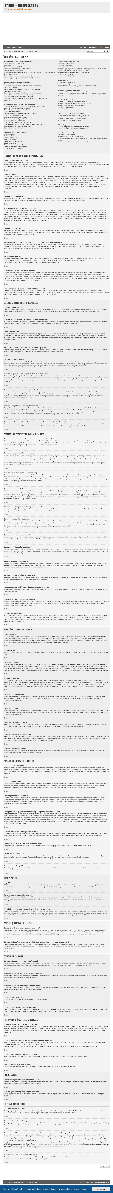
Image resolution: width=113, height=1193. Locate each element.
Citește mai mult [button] (80, 1189)
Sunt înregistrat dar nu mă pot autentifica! (18, 69)
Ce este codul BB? (10, 134)
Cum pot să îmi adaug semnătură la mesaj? (19, 110)
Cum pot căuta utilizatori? (66, 107)
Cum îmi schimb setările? (12, 84)
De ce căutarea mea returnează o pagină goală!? (74, 105)
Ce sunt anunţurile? (10, 143)
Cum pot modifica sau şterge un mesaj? (17, 108)
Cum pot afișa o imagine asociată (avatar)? (19, 95)
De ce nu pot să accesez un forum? (15, 117)
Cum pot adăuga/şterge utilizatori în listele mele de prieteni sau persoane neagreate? (82, 94)
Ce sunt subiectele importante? (14, 145)
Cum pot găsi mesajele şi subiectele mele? (72, 109)
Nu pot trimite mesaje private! (67, 82)
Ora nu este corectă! (10, 87)
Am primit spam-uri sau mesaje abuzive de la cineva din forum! (79, 86)
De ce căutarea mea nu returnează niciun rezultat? (74, 103)
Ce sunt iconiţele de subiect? (13, 148)
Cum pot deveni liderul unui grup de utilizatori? (73, 70)
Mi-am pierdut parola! (11, 74)
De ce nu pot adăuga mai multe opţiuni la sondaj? (20, 113)
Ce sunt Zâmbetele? (10, 138)
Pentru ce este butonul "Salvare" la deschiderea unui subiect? (24, 124)
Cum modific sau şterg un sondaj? (15, 115)
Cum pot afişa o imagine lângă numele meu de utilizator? (23, 93)
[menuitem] (19, 47)
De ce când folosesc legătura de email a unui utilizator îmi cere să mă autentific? (27, 99)
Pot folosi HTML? (9, 136)
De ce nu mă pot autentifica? (13, 70)
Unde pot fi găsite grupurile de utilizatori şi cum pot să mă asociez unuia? (82, 69)
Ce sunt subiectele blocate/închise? (15, 147)
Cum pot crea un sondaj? (12, 112)
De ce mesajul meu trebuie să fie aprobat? (17, 126)
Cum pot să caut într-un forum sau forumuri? (72, 102)
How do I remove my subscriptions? (69, 120)
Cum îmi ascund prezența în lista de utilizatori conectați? (22, 86)
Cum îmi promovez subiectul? (14, 128)
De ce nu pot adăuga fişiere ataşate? (16, 119)
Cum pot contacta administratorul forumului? (73, 142)
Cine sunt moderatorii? (65, 65)
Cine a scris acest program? (67, 135)
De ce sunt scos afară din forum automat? (18, 76)
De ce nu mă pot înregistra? (13, 67)
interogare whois (66, 1137)
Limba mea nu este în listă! (12, 91)
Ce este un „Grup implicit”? (66, 74)
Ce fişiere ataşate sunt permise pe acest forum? (73, 127)
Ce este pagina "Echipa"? (66, 76)
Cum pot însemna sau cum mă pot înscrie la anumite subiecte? (79, 117)
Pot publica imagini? (11, 139)
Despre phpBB (52, 1113)
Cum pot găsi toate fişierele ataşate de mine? (72, 128)
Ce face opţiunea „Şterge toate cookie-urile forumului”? (22, 78)
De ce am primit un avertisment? (14, 121)
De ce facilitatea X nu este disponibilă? (70, 136)
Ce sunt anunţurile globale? (13, 141)
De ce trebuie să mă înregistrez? (14, 63)
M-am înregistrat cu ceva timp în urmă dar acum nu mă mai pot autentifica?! (29, 72)
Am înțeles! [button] (101, 1189)
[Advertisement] (56, 29)
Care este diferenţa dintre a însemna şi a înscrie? (73, 115)
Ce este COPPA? (9, 65)
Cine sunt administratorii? (66, 63)
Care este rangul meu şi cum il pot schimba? (18, 97)
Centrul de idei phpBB (11, 1125)
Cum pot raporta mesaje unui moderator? (18, 122)
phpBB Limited (71, 1111)
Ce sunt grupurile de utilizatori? (68, 67)
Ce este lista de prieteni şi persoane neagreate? (73, 92)
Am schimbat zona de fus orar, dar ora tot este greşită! (22, 89)
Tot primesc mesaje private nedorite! (69, 84)
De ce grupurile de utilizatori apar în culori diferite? (74, 72)
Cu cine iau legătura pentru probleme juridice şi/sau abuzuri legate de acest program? (83, 139)
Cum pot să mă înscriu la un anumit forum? (72, 119)
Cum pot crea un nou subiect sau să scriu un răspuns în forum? (25, 106)
